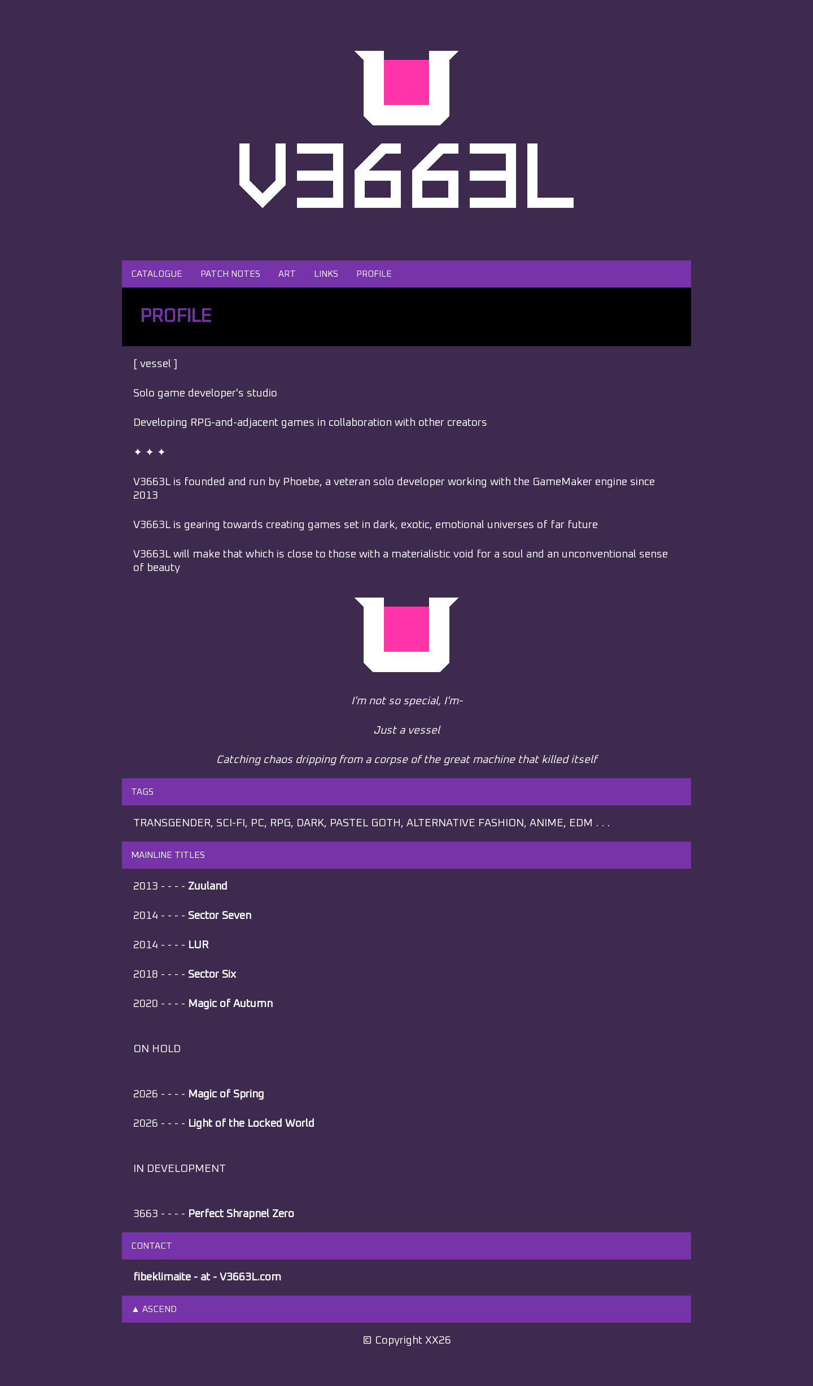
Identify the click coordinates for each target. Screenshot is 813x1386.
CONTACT (151, 1245)
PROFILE (374, 273)
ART (287, 273)
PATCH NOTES (230, 273)
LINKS (326, 273)
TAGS (142, 791)
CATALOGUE (156, 273)
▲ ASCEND (154, 1309)
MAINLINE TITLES (168, 855)
